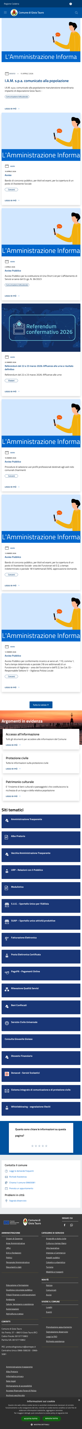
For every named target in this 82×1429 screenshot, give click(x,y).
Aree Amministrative (15, 1243)
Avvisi (12, 73)
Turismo (49, 1267)
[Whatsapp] (71, 1225)
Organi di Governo (14, 1238)
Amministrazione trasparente (19, 1366)
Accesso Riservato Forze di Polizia (21, 1390)
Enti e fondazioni (13, 1252)
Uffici (8, 1248)
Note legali (11, 1381)
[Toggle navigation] (5, 12)
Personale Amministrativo (18, 1262)
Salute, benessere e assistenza (20, 1304)
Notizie (49, 1285)
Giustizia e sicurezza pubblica (19, 1289)
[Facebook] (64, 1225)
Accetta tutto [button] (30, 1419)
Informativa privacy (15, 1376)
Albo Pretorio (12, 1371)
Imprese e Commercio (55, 1252)
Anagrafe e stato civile (56, 1238)
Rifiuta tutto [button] (51, 1418)
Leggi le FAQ (51, 1336)
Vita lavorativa (52, 1248)
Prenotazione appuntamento (59, 1327)
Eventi (49, 1312)
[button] (41, 1424)
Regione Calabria (11, 3)
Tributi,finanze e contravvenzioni (21, 1294)
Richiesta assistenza (55, 1341)
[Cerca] (76, 12)
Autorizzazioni (12, 1309)
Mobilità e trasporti (54, 1271)
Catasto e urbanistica (55, 1262)
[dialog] (41, 1413)
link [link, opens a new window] (66, 1413)
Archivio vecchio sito (15, 1395)
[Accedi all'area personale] (70, 4)
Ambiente (10, 1299)
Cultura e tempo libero (56, 1243)
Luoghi (49, 1307)
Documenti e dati (13, 1267)
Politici (9, 1257)
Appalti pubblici (53, 1257)
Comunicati (51, 1290)
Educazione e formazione (17, 1285)
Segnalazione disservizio (57, 1331)
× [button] (79, 1400)
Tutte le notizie (41, 704)
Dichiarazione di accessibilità (19, 1385)
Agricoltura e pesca (14, 1313)
